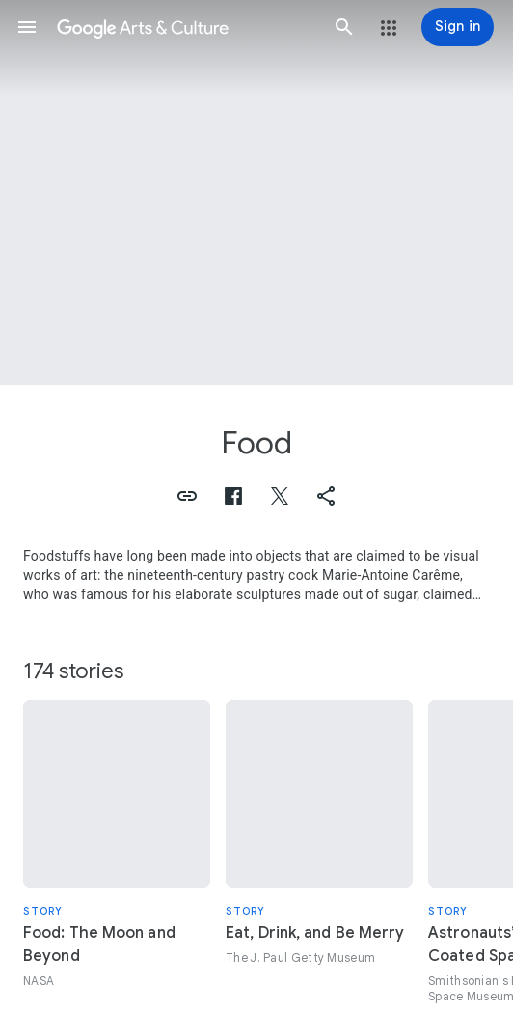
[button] (27, 27)
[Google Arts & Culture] (185, 27)
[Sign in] (457, 27)
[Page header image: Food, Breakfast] (256, 192)
